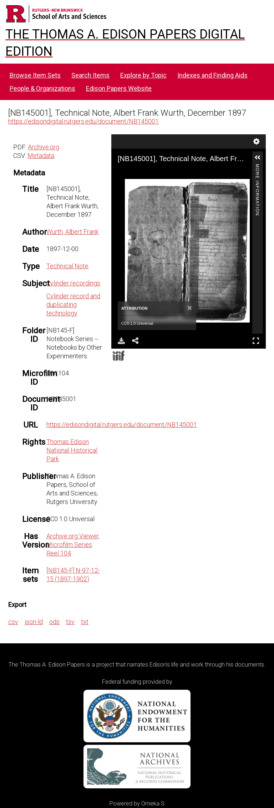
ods (54, 621)
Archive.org (43, 147)
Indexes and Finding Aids (212, 75)
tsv (70, 621)
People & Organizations (42, 88)
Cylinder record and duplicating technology (73, 304)
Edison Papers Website (119, 88)
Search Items (90, 75)
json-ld (34, 621)
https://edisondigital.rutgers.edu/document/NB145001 (83, 121)
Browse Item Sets (35, 75)
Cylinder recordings (73, 283)
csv (13, 621)
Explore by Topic (143, 75)
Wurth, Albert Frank (72, 231)
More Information (257, 167)
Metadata (40, 155)
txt (84, 621)
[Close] (189, 308)
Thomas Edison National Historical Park (71, 450)
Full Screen (255, 340)
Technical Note (67, 266)
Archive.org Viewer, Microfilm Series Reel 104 (73, 544)
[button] (257, 157)
